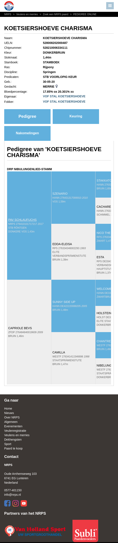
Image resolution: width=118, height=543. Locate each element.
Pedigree (27, 116)
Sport (7, 444)
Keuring (76, 116)
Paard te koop (13, 448)
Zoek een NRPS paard (54, 14)
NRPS (8, 14)
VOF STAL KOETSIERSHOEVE (64, 96)
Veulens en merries (25, 14)
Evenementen (13, 426)
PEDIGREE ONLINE (83, 14)
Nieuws (9, 413)
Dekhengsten (13, 439)
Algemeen (10, 422)
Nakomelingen (27, 133)
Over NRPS (12, 417)
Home (8, 408)
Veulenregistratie (15, 430)
